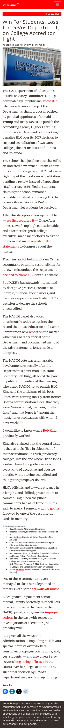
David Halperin (36, 45)
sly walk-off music (45, 589)
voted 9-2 (50, 101)
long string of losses (29, 662)
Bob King (49, 430)
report (33, 332)
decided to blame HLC (18, 275)
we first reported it (20, 220)
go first (55, 508)
